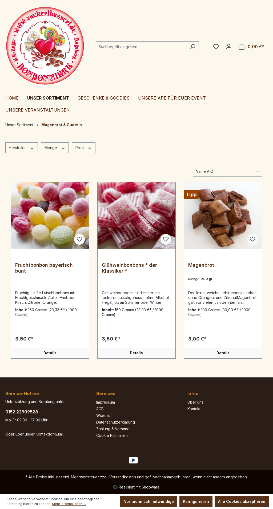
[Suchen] (192, 46)
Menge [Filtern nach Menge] (55, 147)
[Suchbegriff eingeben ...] (141, 46)
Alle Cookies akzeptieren (241, 501)
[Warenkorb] (251, 46)
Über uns (195, 402)
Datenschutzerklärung (115, 422)
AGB (100, 409)
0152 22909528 (21, 411)
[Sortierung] (227, 171)
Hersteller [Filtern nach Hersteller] (21, 147)
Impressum (105, 402)
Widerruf (104, 415)
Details (50, 353)
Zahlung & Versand (113, 428)
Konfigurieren (196, 501)
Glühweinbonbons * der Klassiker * (129, 268)
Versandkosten (122, 477)
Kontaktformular (49, 434)
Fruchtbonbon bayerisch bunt (44, 268)
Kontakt (193, 409)
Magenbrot (201, 265)
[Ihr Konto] (228, 46)
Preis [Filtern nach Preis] (83, 147)
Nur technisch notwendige (148, 501)
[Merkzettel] (216, 46)
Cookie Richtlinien (112, 435)
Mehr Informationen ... (69, 504)
